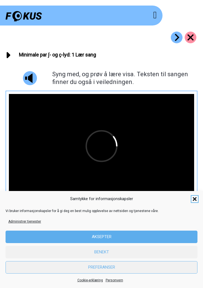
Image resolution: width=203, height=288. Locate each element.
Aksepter (101, 236)
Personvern (114, 280)
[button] (194, 199)
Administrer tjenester (24, 221)
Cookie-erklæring (90, 280)
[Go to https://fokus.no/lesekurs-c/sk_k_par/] (190, 37)
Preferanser (101, 267)
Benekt (101, 251)
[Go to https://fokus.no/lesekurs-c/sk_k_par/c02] (177, 37)
